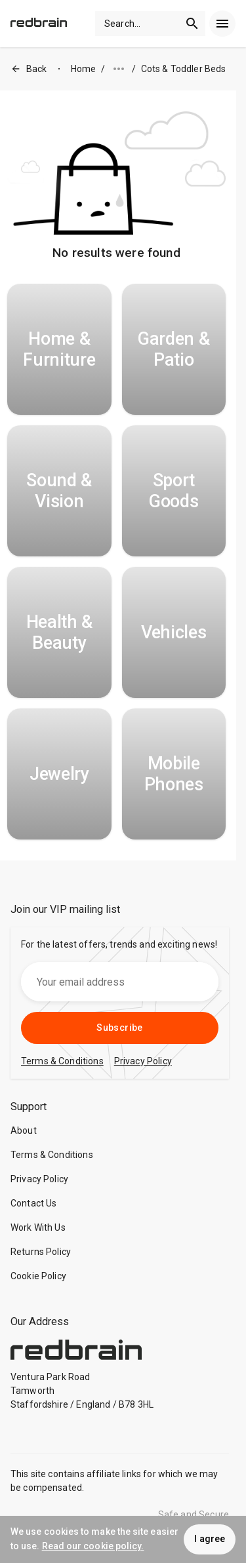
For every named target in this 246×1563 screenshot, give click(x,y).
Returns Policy (40, 1251)
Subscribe (119, 1027)
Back (28, 69)
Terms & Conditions (51, 1154)
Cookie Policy (38, 1276)
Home (83, 69)
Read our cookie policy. (93, 1546)
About (23, 1130)
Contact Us (33, 1203)
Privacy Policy (39, 1179)
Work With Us (38, 1227)
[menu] (222, 23)
